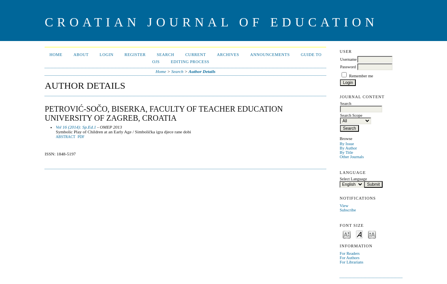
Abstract (65, 137)
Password (348, 67)
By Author (348, 148)
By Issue (347, 144)
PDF (80, 137)
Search (165, 54)
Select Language (353, 179)
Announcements (269, 54)
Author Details (202, 71)
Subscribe (348, 210)
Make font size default (359, 234)
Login (106, 54)
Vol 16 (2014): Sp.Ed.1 (76, 127)
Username (348, 59)
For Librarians (351, 262)
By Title (346, 152)
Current (195, 54)
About (80, 54)
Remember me (361, 76)
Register (135, 54)
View (344, 206)
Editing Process (190, 62)
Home (55, 54)
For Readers (350, 253)
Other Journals (352, 157)
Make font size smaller (347, 234)
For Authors (349, 258)
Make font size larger (372, 234)
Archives (228, 54)
